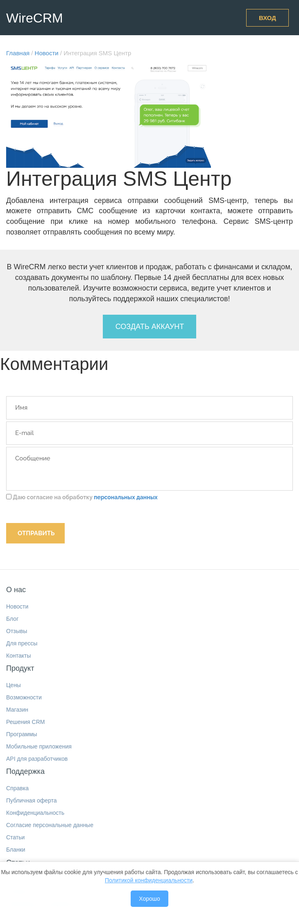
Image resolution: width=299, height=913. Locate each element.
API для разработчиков (37, 758)
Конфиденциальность (35, 812)
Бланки (15, 849)
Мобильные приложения (39, 746)
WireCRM (34, 18)
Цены (13, 685)
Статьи (15, 837)
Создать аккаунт (150, 326)
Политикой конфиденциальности (149, 880)
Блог (12, 618)
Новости (17, 606)
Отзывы (16, 631)
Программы (21, 734)
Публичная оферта (31, 800)
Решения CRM (25, 722)
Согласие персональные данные (49, 825)
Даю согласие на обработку (82, 497)
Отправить (36, 533)
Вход (267, 17)
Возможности (24, 697)
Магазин (17, 709)
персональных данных (126, 497)
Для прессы (21, 643)
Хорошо (149, 898)
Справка (17, 788)
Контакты (18, 655)
